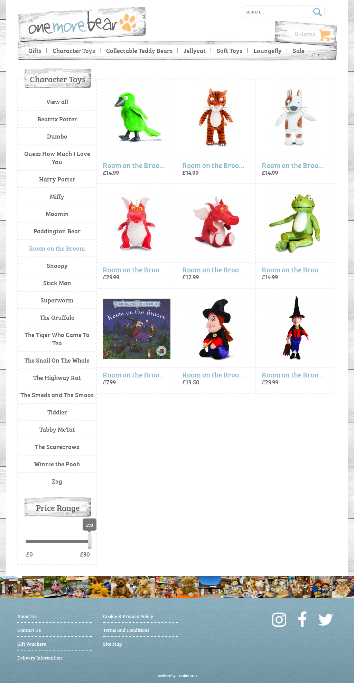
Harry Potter (57, 179)
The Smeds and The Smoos (57, 394)
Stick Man (57, 282)
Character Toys (74, 50)
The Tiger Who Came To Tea (57, 338)
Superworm (57, 300)
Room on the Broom (57, 248)
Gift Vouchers (31, 643)
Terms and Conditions (126, 629)
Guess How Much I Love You (57, 157)
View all (57, 101)
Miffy (57, 196)
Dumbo (57, 136)
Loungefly (267, 50)
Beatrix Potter (57, 118)
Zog (57, 481)
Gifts (34, 50)
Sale (299, 50)
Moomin (57, 213)
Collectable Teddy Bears (139, 50)
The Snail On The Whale (57, 360)
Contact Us (29, 629)
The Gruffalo (57, 317)
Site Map (112, 643)
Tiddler (57, 412)
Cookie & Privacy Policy (128, 615)
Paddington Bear (57, 230)
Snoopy (57, 265)
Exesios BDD (186, 676)
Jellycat (195, 50)
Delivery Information (39, 657)
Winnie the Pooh (57, 463)
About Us (27, 615)
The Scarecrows (57, 446)
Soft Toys (229, 50)
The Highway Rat (57, 377)
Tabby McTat (57, 429)
